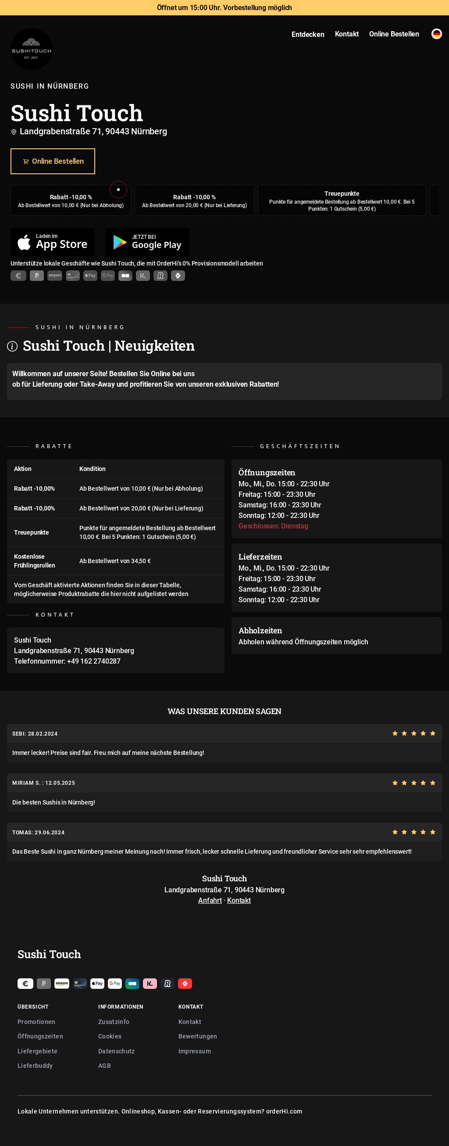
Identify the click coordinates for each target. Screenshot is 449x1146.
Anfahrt (210, 900)
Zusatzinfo (114, 1021)
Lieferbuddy (35, 1065)
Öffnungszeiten (40, 1036)
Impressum (194, 1051)
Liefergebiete (38, 1051)
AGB (104, 1065)
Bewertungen (197, 1036)
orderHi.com (284, 1111)
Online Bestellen (53, 161)
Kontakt (239, 900)
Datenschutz (116, 1051)
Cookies (109, 1036)
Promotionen (37, 1021)
